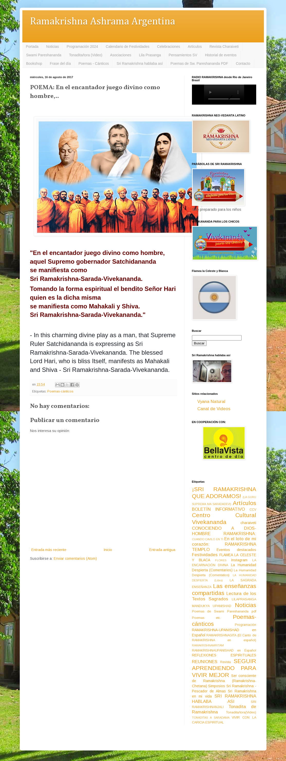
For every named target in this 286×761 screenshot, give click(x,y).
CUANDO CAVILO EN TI (208, 539)
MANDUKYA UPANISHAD (212, 606)
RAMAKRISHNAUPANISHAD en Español (224, 650)
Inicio (108, 550)
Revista (225, 662)
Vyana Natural (211, 401)
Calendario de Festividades (128, 46)
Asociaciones (120, 55)
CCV (253, 509)
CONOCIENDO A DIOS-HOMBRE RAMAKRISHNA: (224, 531)
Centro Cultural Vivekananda (224, 518)
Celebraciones (168, 46)
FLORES (220, 560)
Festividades (205, 554)
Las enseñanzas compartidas (224, 589)
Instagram (239, 560)
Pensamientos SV (183, 55)
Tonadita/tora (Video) (85, 55)
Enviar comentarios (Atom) (75, 558)
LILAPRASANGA (244, 599)
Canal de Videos (213, 408)
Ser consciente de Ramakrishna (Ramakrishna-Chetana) (224, 681)
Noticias (52, 46)
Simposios (216, 686)
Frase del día (60, 63)
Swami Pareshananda (43, 55)
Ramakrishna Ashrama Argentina (102, 22)
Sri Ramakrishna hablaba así (140, 63)
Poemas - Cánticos (94, 63)
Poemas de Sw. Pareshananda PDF (199, 63)
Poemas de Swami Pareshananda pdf (224, 611)
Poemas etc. (206, 618)
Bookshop (34, 63)
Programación (245, 625)
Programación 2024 (82, 46)
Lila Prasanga (150, 55)
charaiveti (248, 523)
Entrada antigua (162, 550)
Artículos (195, 46)
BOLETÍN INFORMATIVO (218, 509)
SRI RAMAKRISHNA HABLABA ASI (224, 699)
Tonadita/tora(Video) (241, 712)
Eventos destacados (236, 550)
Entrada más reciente (48, 550)
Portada (32, 46)
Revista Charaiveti (224, 46)
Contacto (243, 63)
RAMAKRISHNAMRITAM (208, 645)
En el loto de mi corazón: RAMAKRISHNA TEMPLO (224, 544)
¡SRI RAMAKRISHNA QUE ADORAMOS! (224, 492)
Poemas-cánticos (60, 391)
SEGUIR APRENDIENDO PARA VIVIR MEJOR (224, 668)
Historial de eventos (221, 55)
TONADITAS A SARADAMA (210, 717)
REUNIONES (204, 661)
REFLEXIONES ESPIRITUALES (224, 655)
